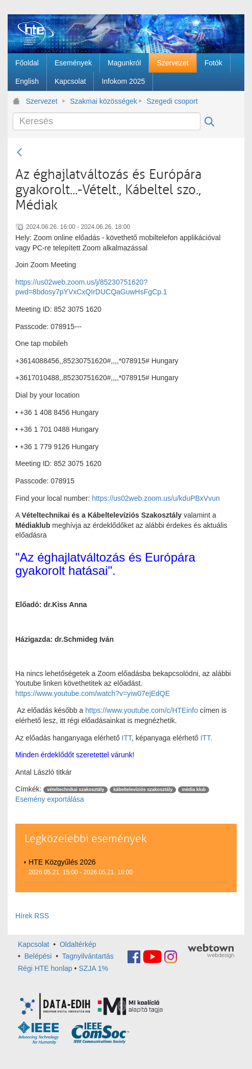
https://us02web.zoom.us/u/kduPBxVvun (156, 498)
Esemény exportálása (49, 799)
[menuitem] (27, 63)
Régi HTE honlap (45, 968)
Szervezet (42, 101)
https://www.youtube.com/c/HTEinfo (141, 710)
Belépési (38, 956)
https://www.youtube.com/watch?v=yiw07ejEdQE (92, 693)
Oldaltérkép (78, 944)
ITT (127, 738)
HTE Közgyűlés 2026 (62, 862)
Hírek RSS (32, 916)
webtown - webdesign (211, 951)
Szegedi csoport (171, 101)
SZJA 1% (93, 968)
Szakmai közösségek (103, 101)
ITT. (206, 738)
